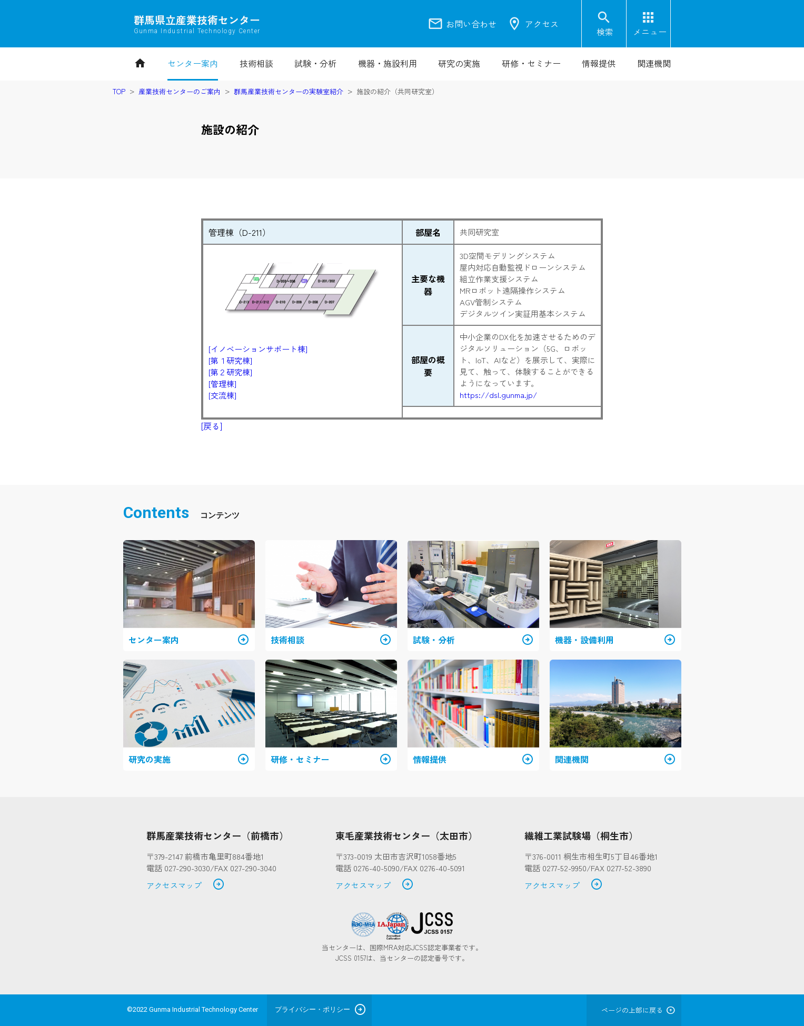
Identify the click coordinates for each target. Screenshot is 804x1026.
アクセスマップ (185, 886)
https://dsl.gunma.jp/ (498, 394)
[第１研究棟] (230, 360)
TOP (119, 91)
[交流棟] (222, 395)
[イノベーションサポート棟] (258, 348)
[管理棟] (222, 383)
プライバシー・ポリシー (312, 1009)
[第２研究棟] (230, 371)
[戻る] (211, 426)
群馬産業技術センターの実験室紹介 (288, 91)
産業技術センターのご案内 (179, 91)
